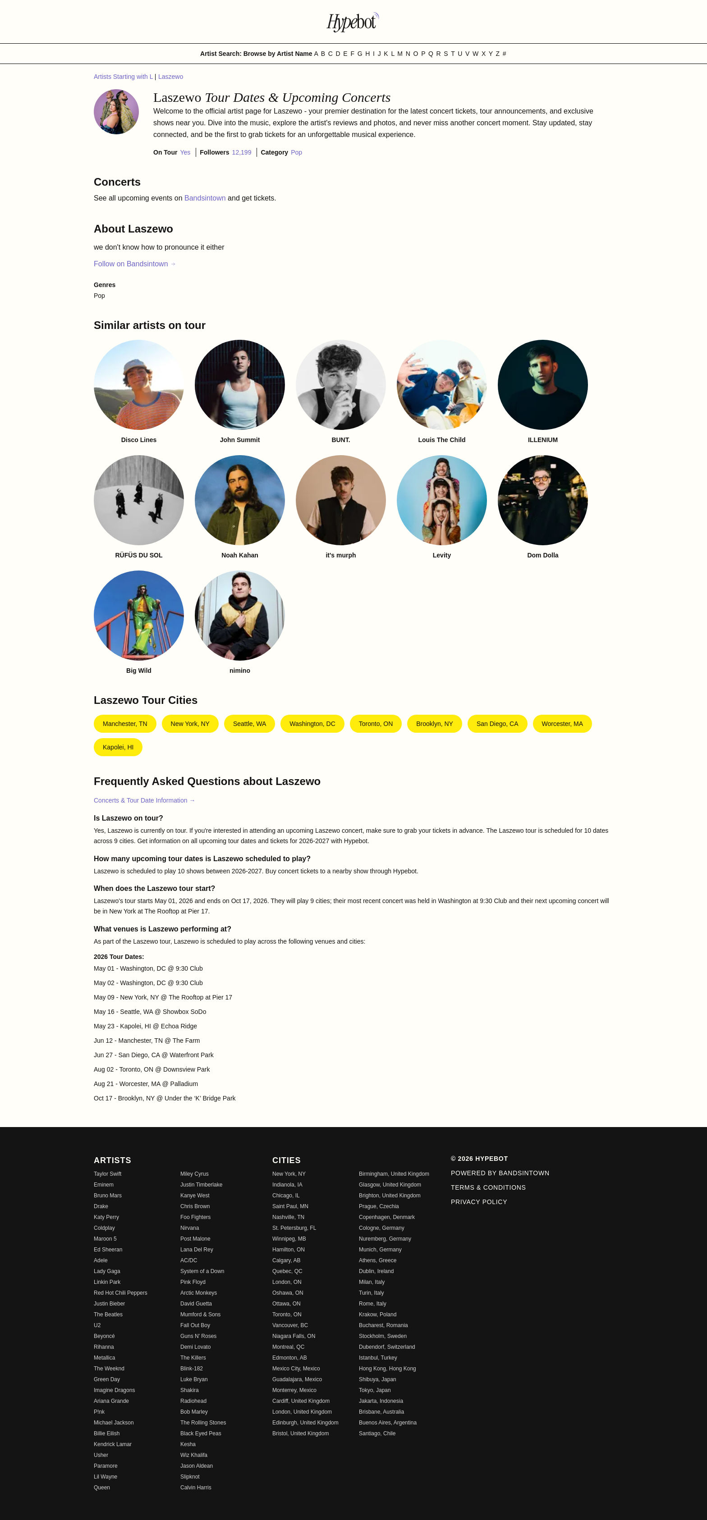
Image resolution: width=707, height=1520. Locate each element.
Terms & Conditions (488, 1187)
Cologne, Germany (381, 1228)
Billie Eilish (106, 1433)
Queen (102, 1487)
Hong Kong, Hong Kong (387, 1368)
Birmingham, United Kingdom (394, 1174)
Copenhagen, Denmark (387, 1217)
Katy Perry (106, 1217)
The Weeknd (109, 1368)
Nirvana (189, 1228)
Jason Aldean (196, 1466)
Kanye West (194, 1195)
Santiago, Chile (377, 1433)
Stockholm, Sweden (383, 1336)
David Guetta (196, 1304)
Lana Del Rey (196, 1249)
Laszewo (170, 76)
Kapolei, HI (118, 747)
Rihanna (104, 1347)
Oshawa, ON (287, 1293)
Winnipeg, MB (289, 1239)
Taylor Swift (107, 1174)
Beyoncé (104, 1336)
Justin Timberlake (201, 1185)
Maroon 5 (105, 1239)
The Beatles (108, 1314)
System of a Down (202, 1271)
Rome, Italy (372, 1304)
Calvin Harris (195, 1487)
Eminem (104, 1185)
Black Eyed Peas (200, 1433)
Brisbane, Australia (381, 1412)
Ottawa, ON (286, 1304)
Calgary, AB (286, 1260)
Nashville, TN (288, 1217)
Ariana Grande (111, 1401)
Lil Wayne (105, 1477)
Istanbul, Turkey (378, 1358)
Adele (101, 1260)
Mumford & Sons (200, 1314)
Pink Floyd (193, 1282)
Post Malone (195, 1239)
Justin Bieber (109, 1304)
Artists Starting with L (124, 76)
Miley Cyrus (194, 1174)
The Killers (193, 1358)
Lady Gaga (107, 1271)
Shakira (189, 1390)
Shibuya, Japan (377, 1379)
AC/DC (188, 1260)
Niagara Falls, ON (293, 1336)
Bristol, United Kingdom (300, 1433)
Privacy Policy (479, 1201)
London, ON (287, 1282)
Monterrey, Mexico (294, 1390)
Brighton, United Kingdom (390, 1195)
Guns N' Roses (198, 1336)
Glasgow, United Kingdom (390, 1185)
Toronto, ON (376, 723)
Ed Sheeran (108, 1249)
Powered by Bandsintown (500, 1173)
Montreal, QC (288, 1347)
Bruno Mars (108, 1195)
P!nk (99, 1412)
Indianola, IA (287, 1185)
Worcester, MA (562, 723)
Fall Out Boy (195, 1325)
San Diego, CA (498, 723)
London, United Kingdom (302, 1412)
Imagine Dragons (114, 1390)
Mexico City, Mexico (296, 1368)
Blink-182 (191, 1368)
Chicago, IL (286, 1195)
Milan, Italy (372, 1282)
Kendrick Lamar (113, 1444)
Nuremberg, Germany (385, 1239)
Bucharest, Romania (383, 1325)
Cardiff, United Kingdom (301, 1401)
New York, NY (190, 723)
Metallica (104, 1358)
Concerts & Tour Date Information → (144, 800)
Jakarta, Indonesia (381, 1401)
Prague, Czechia (379, 1206)
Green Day (107, 1379)
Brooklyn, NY (434, 723)
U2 (97, 1325)
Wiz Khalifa (193, 1455)
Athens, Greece (377, 1260)
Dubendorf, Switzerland (387, 1347)
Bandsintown (206, 198)
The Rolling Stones (203, 1423)
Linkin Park (107, 1282)
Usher (101, 1455)
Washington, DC (312, 723)
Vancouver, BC (290, 1325)
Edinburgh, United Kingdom (305, 1423)
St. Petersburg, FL (294, 1228)
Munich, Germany (380, 1249)
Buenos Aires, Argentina (388, 1423)
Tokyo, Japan (375, 1390)
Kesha (188, 1444)
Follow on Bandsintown (135, 264)
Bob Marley (194, 1412)
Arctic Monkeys (198, 1293)
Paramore (106, 1466)
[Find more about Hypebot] (353, 21)
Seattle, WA (249, 723)
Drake (101, 1206)
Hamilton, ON (288, 1249)
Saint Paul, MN (290, 1206)
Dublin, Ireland (376, 1271)
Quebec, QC (287, 1271)
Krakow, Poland (377, 1314)
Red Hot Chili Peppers (120, 1293)
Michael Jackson (114, 1423)
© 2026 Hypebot (479, 1158)
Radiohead (193, 1401)
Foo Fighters (195, 1217)
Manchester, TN (125, 723)
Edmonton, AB (289, 1358)
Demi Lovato (195, 1347)
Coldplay (104, 1228)
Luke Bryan (194, 1379)
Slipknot (190, 1477)
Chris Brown (195, 1206)
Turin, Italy (371, 1293)
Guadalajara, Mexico (297, 1379)
